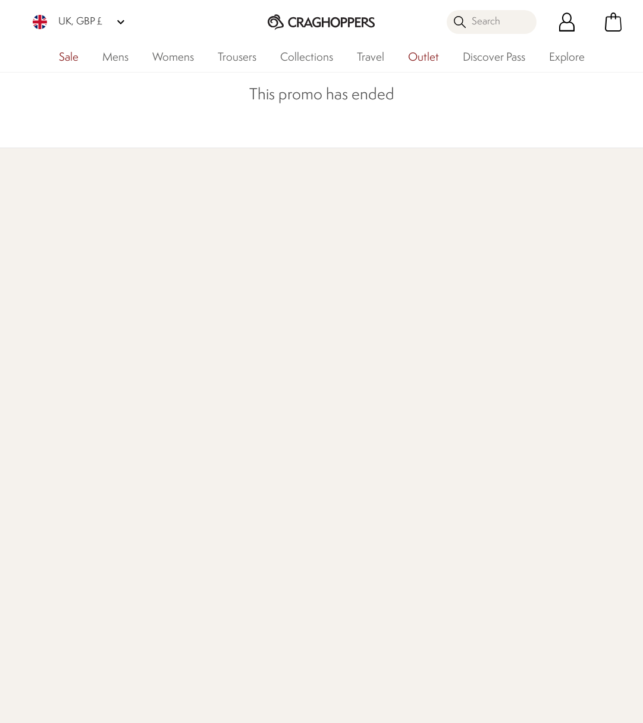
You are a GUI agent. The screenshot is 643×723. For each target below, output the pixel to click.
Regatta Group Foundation (249, 516)
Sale (69, 58)
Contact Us (140, 366)
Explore (567, 58)
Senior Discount (353, 480)
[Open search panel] (492, 22)
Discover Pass (494, 58)
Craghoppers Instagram (392, 653)
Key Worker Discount (364, 461)
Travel (370, 58)
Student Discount (357, 442)
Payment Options (356, 533)
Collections (306, 58)
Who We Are (540, 254)
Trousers (237, 58)
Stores (231, 385)
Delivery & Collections (59, 366)
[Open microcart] (613, 22)
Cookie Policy (586, 706)
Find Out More (170, 269)
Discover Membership (59, 254)
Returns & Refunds (52, 385)
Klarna (334, 552)
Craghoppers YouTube (416, 653)
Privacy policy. (554, 403)
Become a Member (361, 385)
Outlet (423, 58)
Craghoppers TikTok (367, 653)
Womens (173, 58)
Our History (242, 366)
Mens (115, 58)
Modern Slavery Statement (251, 483)
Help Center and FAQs (151, 411)
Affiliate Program (355, 590)
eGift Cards (344, 366)
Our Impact (411, 254)
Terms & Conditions (402, 706)
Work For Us (243, 404)
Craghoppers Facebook (343, 653)
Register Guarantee (361, 404)
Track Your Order (48, 404)
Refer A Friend (350, 571)
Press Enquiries (147, 385)
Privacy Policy (500, 706)
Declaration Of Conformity (249, 449)
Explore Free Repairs (306, 254)
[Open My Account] (566, 22)
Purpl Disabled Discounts (350, 506)
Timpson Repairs (353, 423)
